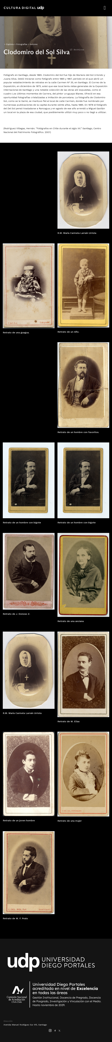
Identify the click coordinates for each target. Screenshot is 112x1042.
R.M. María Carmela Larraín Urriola (76, 233)
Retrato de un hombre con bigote (22, 522)
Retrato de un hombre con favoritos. (78, 432)
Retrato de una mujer (69, 820)
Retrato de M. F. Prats (15, 918)
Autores (33, 44)
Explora (10, 44)
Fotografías (21, 44)
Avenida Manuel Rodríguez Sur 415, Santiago (25, 1025)
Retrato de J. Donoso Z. (16, 614)
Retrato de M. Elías (68, 721)
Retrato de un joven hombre (19, 820)
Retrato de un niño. (68, 331)
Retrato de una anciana (70, 621)
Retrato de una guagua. (16, 332)
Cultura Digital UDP (24, 9)
